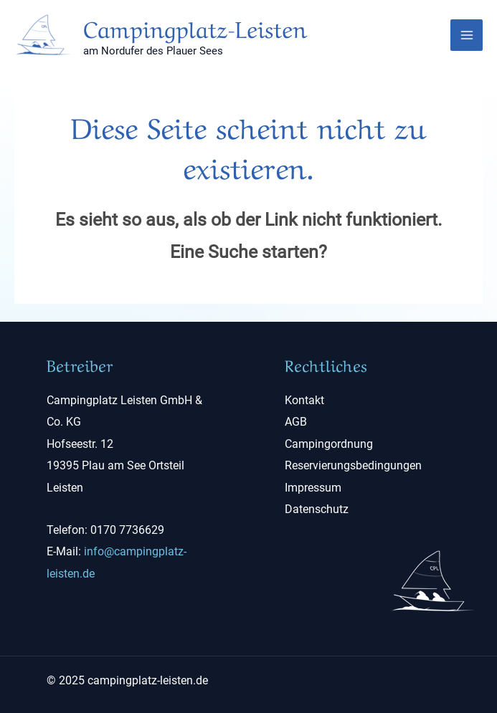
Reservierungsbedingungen (353, 465)
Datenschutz (317, 509)
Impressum (313, 487)
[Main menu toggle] (466, 35)
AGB (296, 422)
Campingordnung (329, 444)
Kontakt (304, 400)
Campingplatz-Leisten (195, 27)
